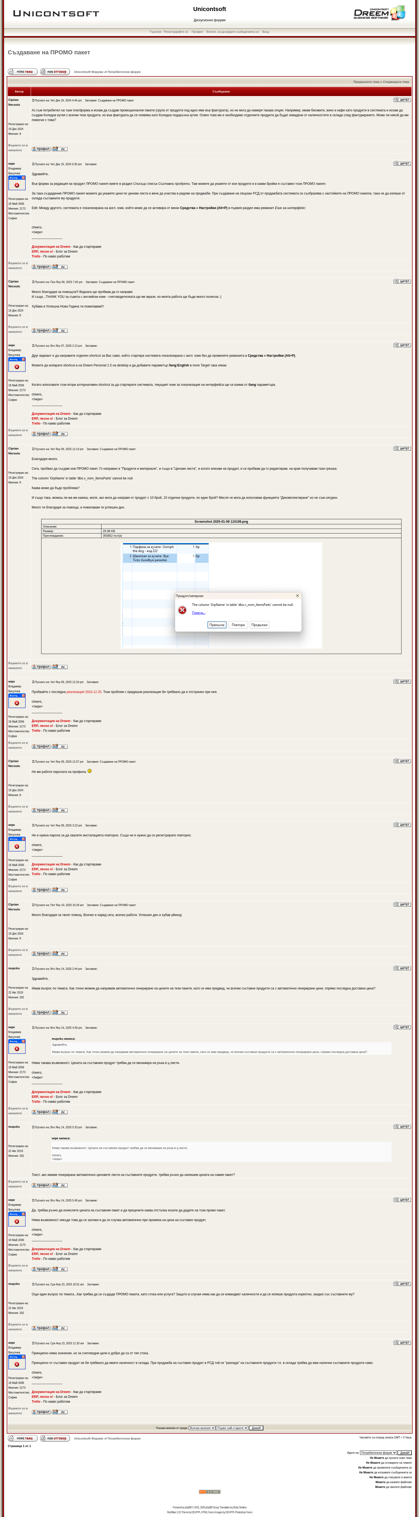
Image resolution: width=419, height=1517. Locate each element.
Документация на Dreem (51, 247)
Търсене (156, 31)
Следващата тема (396, 81)
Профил (197, 31)
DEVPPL (196, 1512)
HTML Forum (207, 1512)
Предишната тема (366, 81)
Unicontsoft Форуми (88, 71)
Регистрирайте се (176, 31)
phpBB (188, 1507)
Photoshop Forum (243, 1512)
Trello (36, 256)
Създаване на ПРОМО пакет (49, 52)
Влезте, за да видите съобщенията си (233, 31)
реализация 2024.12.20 (84, 692)
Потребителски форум (124, 71)
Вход (265, 31)
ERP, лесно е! (42, 251)
